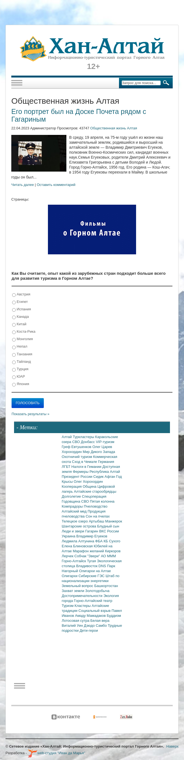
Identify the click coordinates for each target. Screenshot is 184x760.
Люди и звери (73, 531)
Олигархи (70, 576)
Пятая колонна (102, 501)
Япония (20, 384)
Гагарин (92, 531)
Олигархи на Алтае (95, 571)
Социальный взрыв (95, 611)
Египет (20, 302)
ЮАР (18, 376)
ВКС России (109, 531)
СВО (76, 442)
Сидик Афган (104, 476)
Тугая (92, 561)
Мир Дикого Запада (99, 452)
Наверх (172, 746)
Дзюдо (90, 625)
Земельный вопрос (78, 586)
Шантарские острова (79, 526)
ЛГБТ (66, 467)
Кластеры (83, 606)
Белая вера (99, 620)
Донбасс (88, 442)
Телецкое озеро (75, 521)
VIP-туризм (105, 442)
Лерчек (68, 556)
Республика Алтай (105, 472)
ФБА (99, 541)
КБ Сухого (112, 541)
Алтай (67, 437)
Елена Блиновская (78, 546)
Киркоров (113, 551)
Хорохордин (72, 452)
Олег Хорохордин (88, 481)
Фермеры (81, 472)
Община (90, 486)
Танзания (22, 354)
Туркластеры (84, 437)
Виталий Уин (73, 625)
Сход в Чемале (85, 462)
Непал (19, 346)
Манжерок (113, 521)
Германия (106, 462)
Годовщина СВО (76, 501)
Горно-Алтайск (74, 561)
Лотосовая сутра (76, 620)
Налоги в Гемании (86, 467)
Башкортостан (106, 586)
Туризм (68, 606)
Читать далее (22, 185)
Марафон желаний (89, 551)
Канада (20, 316)
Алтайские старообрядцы (95, 491)
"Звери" (94, 556)
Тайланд (21, 361)
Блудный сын (108, 526)
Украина (69, 536)
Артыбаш (97, 521)
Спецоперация (94, 496)
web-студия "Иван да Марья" (56, 753)
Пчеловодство (95, 506)
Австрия (21, 294)
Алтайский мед (75, 511)
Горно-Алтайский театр (93, 601)
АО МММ (108, 556)
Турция (20, 369)
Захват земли (73, 591)
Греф (66, 447)
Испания (21, 309)
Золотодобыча (97, 591)
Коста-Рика (23, 331)
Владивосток (87, 566)
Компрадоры (73, 506)
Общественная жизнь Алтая (113, 128)
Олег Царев (102, 447)
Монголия (22, 339)
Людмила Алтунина (78, 541)
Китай (19, 324)
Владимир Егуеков (91, 536)
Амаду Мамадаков (91, 616)
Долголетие (72, 496)
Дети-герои (89, 630)
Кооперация (72, 486)
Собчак (80, 556)
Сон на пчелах (98, 516)
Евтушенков (81, 447)
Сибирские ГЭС (92, 576)
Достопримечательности (82, 596)
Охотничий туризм (77, 457)
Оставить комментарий (56, 185)
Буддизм (114, 616)
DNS (103, 566)
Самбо (102, 625)
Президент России (77, 476)
